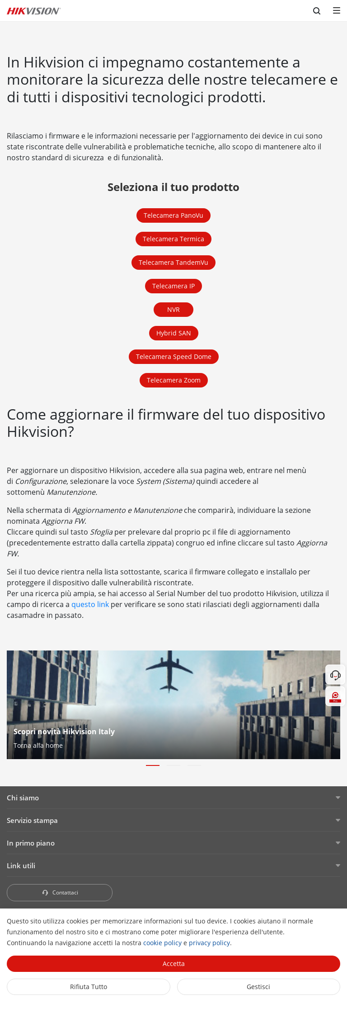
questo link (90, 604)
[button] (152, 765)
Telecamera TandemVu (173, 262)
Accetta (174, 963)
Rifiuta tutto (88, 986)
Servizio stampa (32, 820)
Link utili (21, 865)
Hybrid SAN (173, 333)
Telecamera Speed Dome (173, 356)
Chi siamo (23, 797)
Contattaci (60, 892)
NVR (173, 309)
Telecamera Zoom (174, 380)
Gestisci (258, 986)
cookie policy (162, 942)
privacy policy (209, 942)
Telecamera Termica (173, 238)
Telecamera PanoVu (173, 215)
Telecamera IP (173, 286)
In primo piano (31, 842)
